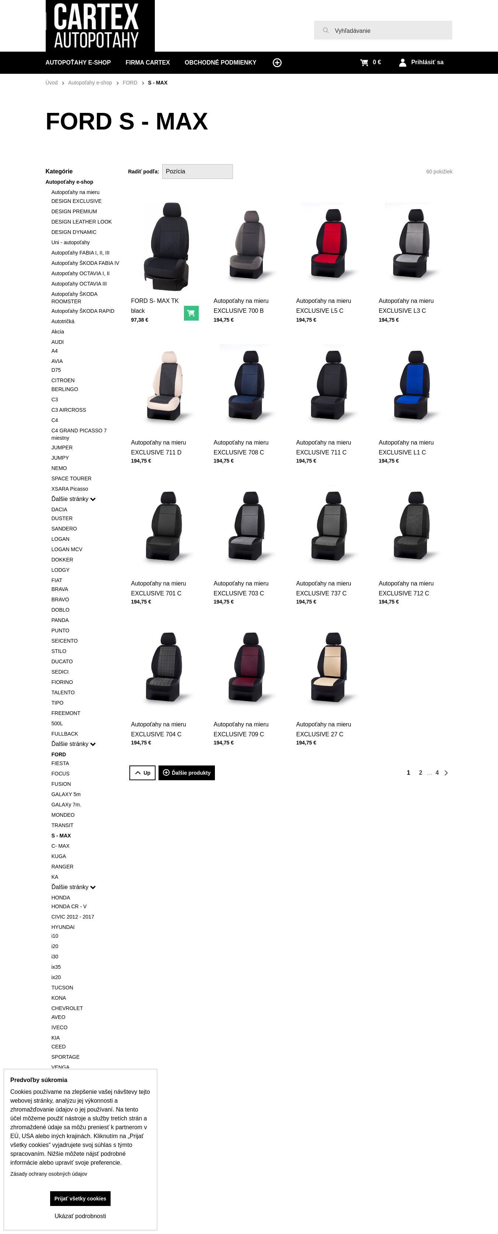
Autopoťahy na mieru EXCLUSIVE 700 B (240, 306)
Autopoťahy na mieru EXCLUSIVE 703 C (241, 586)
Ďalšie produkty (186, 773)
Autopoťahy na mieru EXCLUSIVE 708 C (241, 445)
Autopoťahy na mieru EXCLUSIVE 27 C (323, 727)
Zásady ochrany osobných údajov (48, 1174)
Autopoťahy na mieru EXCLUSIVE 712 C (406, 586)
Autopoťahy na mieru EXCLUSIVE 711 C (323, 445)
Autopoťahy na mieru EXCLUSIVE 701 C (158, 586)
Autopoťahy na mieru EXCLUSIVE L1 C (406, 445)
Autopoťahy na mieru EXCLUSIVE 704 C (158, 727)
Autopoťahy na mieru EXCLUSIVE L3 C (406, 304)
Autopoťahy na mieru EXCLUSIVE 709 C (241, 727)
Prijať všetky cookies (81, 1199)
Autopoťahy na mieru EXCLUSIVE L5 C (323, 306)
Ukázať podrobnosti (80, 1216)
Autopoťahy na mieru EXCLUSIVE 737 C (323, 586)
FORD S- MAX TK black (155, 306)
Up (142, 773)
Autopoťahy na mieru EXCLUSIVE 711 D (158, 445)
